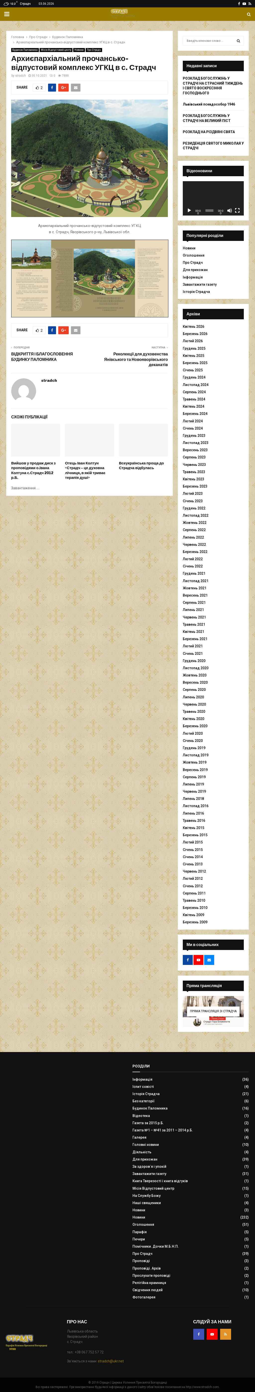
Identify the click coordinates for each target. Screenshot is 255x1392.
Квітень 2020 (193, 719)
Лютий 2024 (193, 421)
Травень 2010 (194, 900)
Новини (79, 50)
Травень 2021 (194, 624)
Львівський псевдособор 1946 (209, 104)
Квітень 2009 (193, 915)
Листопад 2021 (195, 581)
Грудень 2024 (194, 377)
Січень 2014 (193, 857)
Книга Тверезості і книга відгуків (160, 1181)
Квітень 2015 (193, 828)
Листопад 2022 (195, 515)
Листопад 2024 (195, 385)
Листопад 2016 (195, 806)
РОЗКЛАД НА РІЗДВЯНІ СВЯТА (209, 132)
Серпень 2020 (194, 690)
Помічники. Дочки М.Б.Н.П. (155, 1246)
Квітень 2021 (193, 632)
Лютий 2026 (193, 341)
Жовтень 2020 (194, 675)
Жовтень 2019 (194, 762)
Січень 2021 (193, 654)
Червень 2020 (194, 704)
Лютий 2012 (193, 879)
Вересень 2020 (195, 682)
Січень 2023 (193, 501)
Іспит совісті (143, 1087)
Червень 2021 (194, 617)
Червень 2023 (194, 465)
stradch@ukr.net (111, 1361)
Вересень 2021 (195, 595)
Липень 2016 (193, 813)
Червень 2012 (194, 871)
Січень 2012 (193, 886)
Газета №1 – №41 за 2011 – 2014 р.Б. (162, 1130)
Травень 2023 (194, 472)
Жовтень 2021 (194, 588)
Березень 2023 (195, 486)
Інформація (193, 277)
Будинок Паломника (25, 50)
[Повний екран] (237, 210)
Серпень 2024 (194, 392)
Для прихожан (195, 270)
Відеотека (141, 1116)
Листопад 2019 (195, 755)
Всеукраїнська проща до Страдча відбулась (141, 465)
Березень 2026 (195, 334)
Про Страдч (94, 50)
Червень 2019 (194, 791)
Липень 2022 (193, 537)
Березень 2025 (195, 363)
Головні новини (145, 1145)
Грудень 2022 (194, 508)
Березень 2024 (195, 414)
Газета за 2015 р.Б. (148, 1123)
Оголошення (193, 255)
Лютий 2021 (193, 646)
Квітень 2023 (193, 479)
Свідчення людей (147, 1290)
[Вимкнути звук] (229, 210)
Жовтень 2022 (194, 523)
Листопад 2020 (195, 668)
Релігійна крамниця (149, 1283)
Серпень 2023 (194, 457)
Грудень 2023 (194, 436)
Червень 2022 (194, 545)
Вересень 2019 (195, 770)
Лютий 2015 (193, 842)
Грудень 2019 (194, 748)
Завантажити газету (200, 284)
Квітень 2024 (193, 406)
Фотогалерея (143, 1297)
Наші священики (146, 1203)
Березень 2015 (195, 835)
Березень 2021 (195, 639)
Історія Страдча (196, 292)
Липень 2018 (193, 799)
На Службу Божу (146, 1196)
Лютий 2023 (193, 494)
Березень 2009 (195, 922)
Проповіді (141, 1261)
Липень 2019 (193, 784)
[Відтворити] (189, 210)
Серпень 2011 (194, 893)
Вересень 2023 (195, 450)
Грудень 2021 (194, 573)
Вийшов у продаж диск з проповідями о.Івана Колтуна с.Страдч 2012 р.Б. (33, 470)
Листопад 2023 (195, 443)
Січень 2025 (193, 370)
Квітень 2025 (193, 356)
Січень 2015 (193, 850)
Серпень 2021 (194, 603)
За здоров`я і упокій (149, 1167)
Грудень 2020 (194, 661)
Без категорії (143, 1101)
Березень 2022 (195, 552)
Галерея (139, 1137)
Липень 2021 (193, 610)
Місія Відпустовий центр (56, 50)
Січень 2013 (193, 864)
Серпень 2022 (194, 530)
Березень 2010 (195, 908)
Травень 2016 (194, 821)
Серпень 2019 (194, 777)
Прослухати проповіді (151, 1276)
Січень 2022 (193, 566)
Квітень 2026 (193, 327)
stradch (20, 75)
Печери (138, 1239)
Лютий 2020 (193, 733)
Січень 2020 (193, 741)
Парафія (139, 1232)
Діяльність (141, 1152)
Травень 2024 (194, 399)
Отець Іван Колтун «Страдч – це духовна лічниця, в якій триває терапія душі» (85, 470)
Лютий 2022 (193, 559)
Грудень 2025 (194, 348)
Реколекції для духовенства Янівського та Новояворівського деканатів (136, 359)
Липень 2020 (193, 697)
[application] (213, 198)
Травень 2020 (194, 712)
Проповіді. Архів (146, 1268)
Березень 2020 (195, 726)
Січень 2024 (193, 428)
